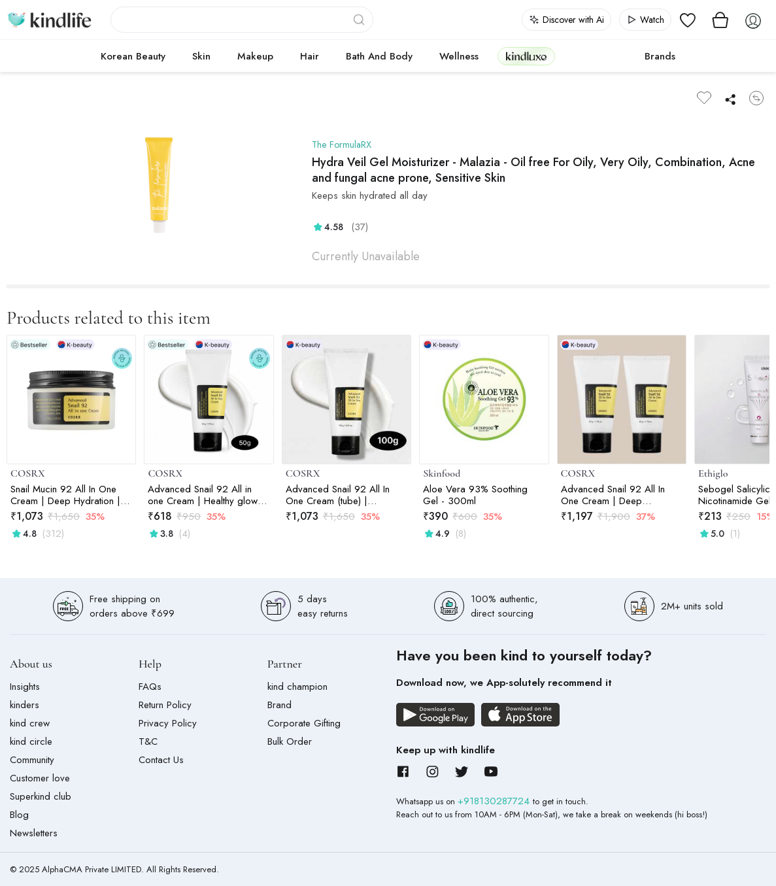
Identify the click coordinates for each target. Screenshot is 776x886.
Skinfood (441, 473)
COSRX (27, 473)
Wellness (459, 56)
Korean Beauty (133, 56)
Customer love (40, 778)
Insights (25, 686)
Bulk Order (289, 741)
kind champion (297, 686)
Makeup (255, 56)
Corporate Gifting (304, 723)
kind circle (31, 741)
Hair (309, 56)
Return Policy (165, 705)
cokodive (596, 56)
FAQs (150, 686)
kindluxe (526, 55)
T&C (148, 741)
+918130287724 (495, 801)
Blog (19, 815)
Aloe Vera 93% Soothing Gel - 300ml (475, 495)
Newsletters (34, 833)
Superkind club (40, 796)
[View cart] (720, 19)
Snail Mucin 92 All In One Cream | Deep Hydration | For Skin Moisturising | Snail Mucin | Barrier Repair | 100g (67, 495)
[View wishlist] (687, 19)
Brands (660, 56)
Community (32, 760)
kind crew (30, 723)
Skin (201, 56)
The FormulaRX (343, 144)
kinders (24, 705)
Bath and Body (379, 56)
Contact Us (161, 760)
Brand (279, 705)
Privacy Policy (168, 723)
